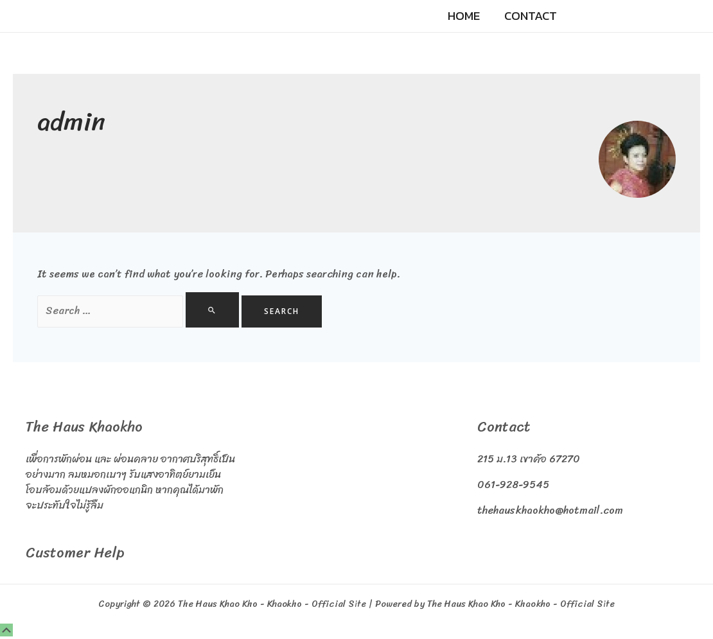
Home (464, 15)
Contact (530, 15)
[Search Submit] (212, 310)
